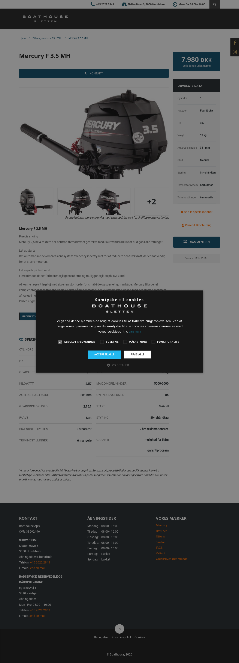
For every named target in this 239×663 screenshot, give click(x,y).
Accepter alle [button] (104, 354)
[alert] (119, 331)
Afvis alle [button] (138, 354)
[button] (119, 365)
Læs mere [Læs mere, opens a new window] (134, 331)
